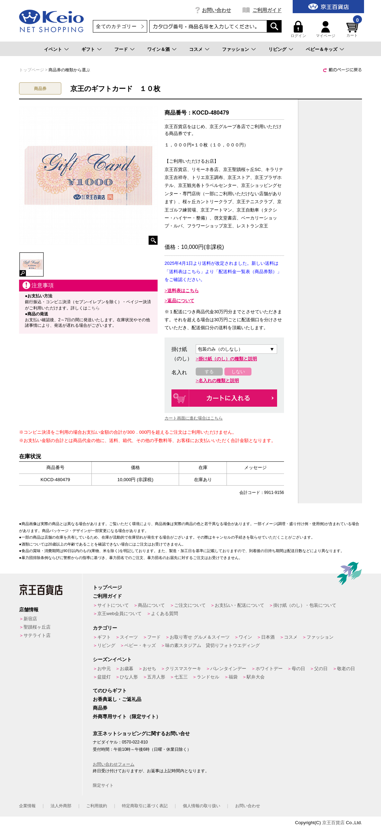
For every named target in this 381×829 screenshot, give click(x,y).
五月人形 (156, 676)
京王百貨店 (333, 822)
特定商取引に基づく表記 (145, 805)
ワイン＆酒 (158, 49)
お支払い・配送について (239, 605)
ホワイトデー (269, 668)
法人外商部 (61, 805)
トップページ (107, 587)
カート (353, 29)
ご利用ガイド (267, 10)
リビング (277, 49)
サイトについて (113, 605)
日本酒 (268, 637)
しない (238, 371)
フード (121, 49)
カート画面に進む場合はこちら (194, 418)
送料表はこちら (183, 290)
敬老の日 (346, 668)
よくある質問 (164, 613)
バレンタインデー (228, 668)
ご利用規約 (96, 805)
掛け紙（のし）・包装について (304, 605)
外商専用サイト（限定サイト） (127, 716)
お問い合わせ (216, 10)
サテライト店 (37, 635)
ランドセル (208, 676)
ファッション (235, 49)
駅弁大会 (256, 676)
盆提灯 (104, 676)
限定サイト (103, 785)
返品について (180, 300)
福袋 (233, 676)
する (209, 371)
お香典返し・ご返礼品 (117, 699)
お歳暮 (126, 668)
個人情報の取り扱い (201, 805)
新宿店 (30, 618)
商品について (151, 605)
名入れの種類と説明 (218, 380)
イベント (53, 49)
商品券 (100, 708)
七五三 (181, 676)
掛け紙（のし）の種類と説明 (227, 358)
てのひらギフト (110, 690)
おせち (149, 668)
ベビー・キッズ (140, 645)
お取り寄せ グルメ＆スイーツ (200, 637)
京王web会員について (119, 613)
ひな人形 (129, 676)
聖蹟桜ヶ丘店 (37, 627)
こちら (93, 308)
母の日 (298, 668)
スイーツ (129, 637)
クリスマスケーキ (183, 668)
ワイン (245, 637)
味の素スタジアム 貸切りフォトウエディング (212, 645)
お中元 (104, 668)
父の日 (321, 668)
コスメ (196, 49)
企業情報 (27, 805)
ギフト (88, 49)
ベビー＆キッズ (321, 49)
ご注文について (190, 605)
